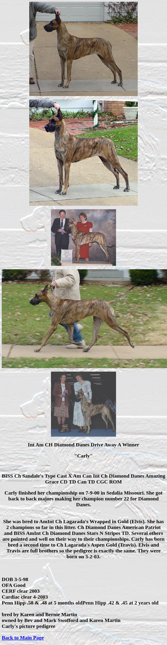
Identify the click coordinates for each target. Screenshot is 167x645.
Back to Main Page (23, 637)
